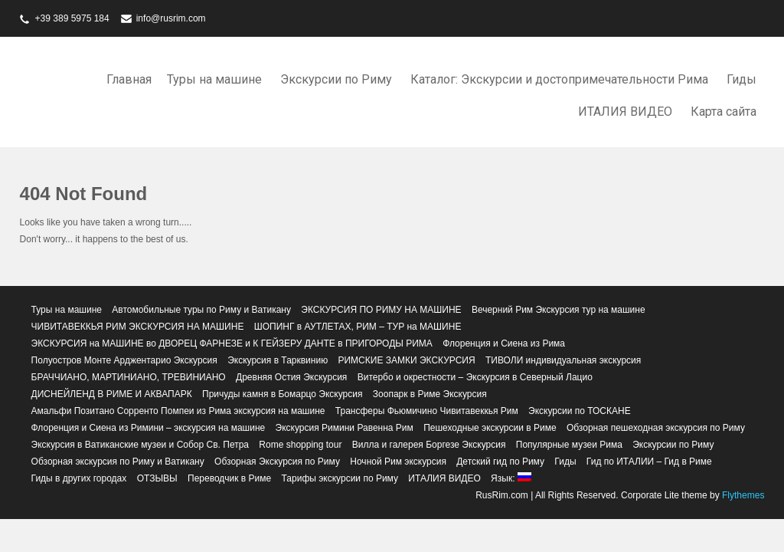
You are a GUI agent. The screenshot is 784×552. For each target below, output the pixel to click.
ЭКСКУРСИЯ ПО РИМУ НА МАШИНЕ (381, 309)
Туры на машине (214, 79)
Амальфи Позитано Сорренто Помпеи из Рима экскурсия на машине (178, 411)
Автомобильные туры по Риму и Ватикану (201, 309)
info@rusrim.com (171, 18)
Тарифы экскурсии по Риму (340, 478)
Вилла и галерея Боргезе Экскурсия (429, 444)
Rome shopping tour (300, 444)
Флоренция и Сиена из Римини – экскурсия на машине (148, 427)
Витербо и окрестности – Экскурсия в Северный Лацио (475, 377)
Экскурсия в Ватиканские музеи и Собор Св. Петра (140, 444)
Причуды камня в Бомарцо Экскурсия (282, 394)
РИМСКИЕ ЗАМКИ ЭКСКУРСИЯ (406, 360)
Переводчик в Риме (229, 478)
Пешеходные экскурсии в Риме (489, 427)
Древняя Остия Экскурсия (291, 377)
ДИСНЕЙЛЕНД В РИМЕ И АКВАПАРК (111, 394)
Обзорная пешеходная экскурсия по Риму (656, 427)
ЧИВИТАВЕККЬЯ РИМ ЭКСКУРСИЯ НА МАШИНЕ (137, 326)
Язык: (511, 478)
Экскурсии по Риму (336, 79)
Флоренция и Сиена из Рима (504, 343)
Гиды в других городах (79, 478)
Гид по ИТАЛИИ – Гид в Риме (649, 461)
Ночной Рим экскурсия (398, 461)
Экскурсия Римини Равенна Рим (344, 427)
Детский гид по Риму (500, 461)
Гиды (741, 79)
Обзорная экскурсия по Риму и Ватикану (117, 461)
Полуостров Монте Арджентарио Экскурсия (124, 360)
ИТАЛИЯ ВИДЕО (625, 111)
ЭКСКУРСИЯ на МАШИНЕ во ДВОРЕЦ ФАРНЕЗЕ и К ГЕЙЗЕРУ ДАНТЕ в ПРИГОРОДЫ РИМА (232, 343)
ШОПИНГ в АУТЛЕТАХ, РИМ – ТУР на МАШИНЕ (358, 326)
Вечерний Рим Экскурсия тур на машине (558, 309)
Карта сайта (723, 111)
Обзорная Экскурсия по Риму (277, 461)
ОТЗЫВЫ (157, 478)
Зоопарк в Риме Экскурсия (430, 394)
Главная (129, 79)
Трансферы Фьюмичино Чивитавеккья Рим (426, 411)
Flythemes (742, 495)
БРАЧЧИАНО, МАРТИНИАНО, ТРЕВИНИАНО (128, 377)
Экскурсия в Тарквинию (277, 360)
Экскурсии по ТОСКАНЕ (579, 411)
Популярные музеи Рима (569, 444)
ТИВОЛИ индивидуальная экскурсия (563, 360)
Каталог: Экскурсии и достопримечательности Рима (559, 79)
